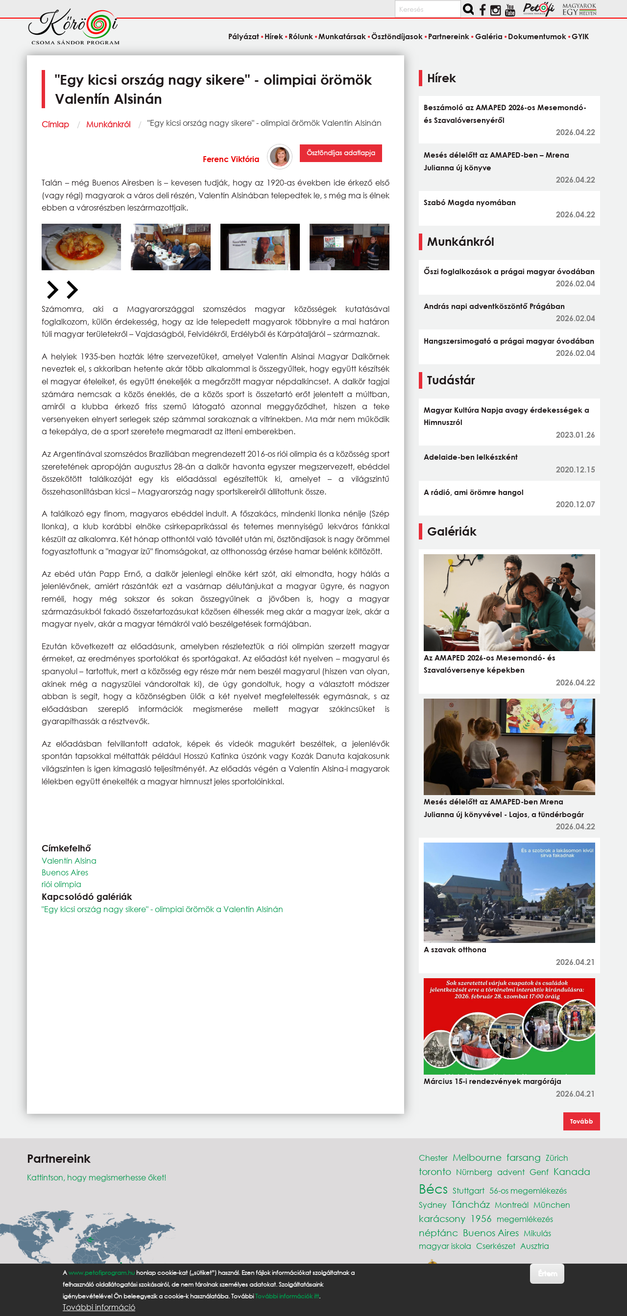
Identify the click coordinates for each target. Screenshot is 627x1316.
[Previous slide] (51, 290)
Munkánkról (108, 124)
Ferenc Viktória (231, 159)
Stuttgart (468, 1190)
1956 (481, 1218)
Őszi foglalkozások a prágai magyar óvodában (509, 271)
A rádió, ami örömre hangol (474, 492)
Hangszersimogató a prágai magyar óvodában (509, 340)
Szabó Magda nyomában (470, 202)
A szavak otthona (455, 949)
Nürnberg (474, 1172)
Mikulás (537, 1233)
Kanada (572, 1171)
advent (511, 1172)
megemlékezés (525, 1219)
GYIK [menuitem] (580, 36)
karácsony (442, 1218)
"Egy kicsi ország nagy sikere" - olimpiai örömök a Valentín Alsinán (162, 909)
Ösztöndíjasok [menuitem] (397, 36)
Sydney (433, 1204)
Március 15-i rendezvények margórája (492, 1081)
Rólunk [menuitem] (301, 36)
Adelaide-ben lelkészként (471, 456)
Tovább (581, 1121)
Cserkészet (495, 1246)
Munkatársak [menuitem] (342, 36)
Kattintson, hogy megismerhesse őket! (97, 1177)
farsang (523, 1157)
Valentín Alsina (69, 860)
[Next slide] (71, 290)
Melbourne (477, 1157)
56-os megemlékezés (528, 1190)
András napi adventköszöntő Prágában (494, 306)
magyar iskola (445, 1246)
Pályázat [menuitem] (243, 36)
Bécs (433, 1188)
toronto (435, 1171)
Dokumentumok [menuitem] (537, 36)
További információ (99, 1307)
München (551, 1204)
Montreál (512, 1204)
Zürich (557, 1157)
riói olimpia (61, 884)
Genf (539, 1172)
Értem (547, 1273)
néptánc (438, 1232)
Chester (433, 1157)
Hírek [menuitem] (274, 36)
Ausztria (534, 1246)
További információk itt (287, 1296)
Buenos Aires (65, 872)
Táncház (471, 1204)
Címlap (55, 124)
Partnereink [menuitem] (448, 36)
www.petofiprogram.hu (102, 1273)
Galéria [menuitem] (489, 36)
